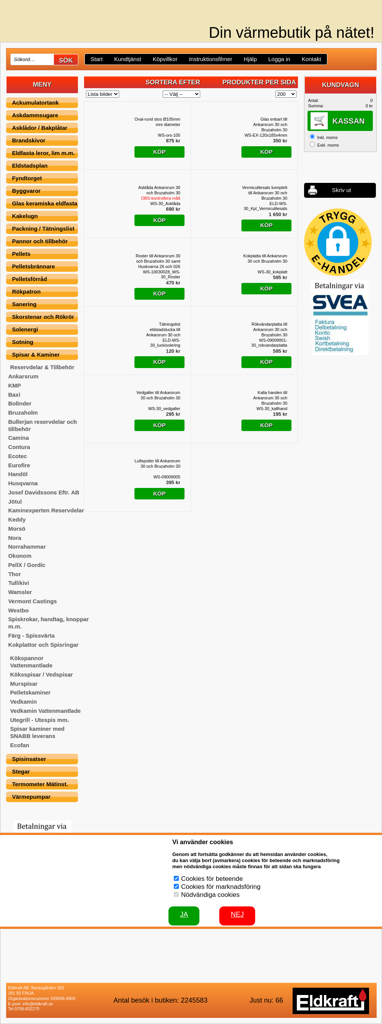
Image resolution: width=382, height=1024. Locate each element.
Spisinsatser (29, 759)
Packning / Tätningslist (43, 228)
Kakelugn (25, 216)
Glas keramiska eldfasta (44, 203)
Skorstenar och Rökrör (43, 316)
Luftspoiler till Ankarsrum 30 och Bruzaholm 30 (157, 463)
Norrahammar (26, 546)
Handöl (18, 474)
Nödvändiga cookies (210, 894)
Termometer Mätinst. (40, 784)
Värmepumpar (31, 796)
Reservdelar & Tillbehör (42, 367)
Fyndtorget (27, 178)
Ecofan (19, 745)
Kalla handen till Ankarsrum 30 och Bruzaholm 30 (270, 397)
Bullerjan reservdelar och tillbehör (42, 425)
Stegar (21, 771)
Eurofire (19, 465)
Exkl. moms (328, 145)
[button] (338, 242)
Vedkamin (23, 701)
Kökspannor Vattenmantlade (31, 662)
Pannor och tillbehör (40, 241)
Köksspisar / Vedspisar (41, 674)
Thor (14, 574)
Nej (237, 914)
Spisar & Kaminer (36, 354)
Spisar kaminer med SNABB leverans (37, 732)
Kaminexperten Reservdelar (46, 510)
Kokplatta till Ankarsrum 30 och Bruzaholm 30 (265, 258)
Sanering (24, 304)
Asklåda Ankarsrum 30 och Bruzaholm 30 (159, 192)
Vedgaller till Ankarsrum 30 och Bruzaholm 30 (158, 395)
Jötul (15, 501)
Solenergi (25, 329)
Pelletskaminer (30, 692)
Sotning (22, 342)
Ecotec (17, 456)
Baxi (14, 394)
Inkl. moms (327, 137)
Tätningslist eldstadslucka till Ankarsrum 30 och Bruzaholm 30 (163, 330)
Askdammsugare (35, 115)
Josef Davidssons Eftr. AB (43, 492)
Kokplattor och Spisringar (43, 644)
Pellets (21, 253)
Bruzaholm (23, 412)
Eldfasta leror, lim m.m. (43, 153)
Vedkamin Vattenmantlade (45, 710)
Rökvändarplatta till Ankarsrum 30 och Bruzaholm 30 (269, 329)
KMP (14, 385)
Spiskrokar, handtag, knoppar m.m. (48, 623)
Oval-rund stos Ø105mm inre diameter (157, 122)
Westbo (18, 610)
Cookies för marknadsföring (221, 886)
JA (184, 914)
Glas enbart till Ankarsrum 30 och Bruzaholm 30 (270, 124)
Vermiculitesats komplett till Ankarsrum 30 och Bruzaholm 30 (264, 192)
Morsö (16, 528)
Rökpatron (26, 291)
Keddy (17, 519)
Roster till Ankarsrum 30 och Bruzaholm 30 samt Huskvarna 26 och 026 (158, 261)
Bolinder (19, 403)
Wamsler (20, 592)
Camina (18, 437)
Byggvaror (26, 190)
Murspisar (23, 683)
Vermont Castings (32, 601)
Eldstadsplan (29, 165)
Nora (14, 538)
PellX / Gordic (26, 565)
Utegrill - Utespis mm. (39, 720)
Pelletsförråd (29, 279)
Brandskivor (28, 140)
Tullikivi (18, 583)
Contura (19, 447)
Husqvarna (23, 483)
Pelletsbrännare (33, 266)
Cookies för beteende (212, 878)
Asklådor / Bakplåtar (39, 127)
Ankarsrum (23, 376)
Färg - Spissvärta (31, 635)
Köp (159, 152)
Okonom (19, 555)
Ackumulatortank (35, 102)
